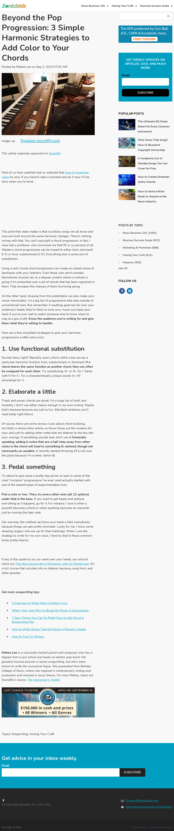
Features (132, 262)
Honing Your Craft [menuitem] (122, 6)
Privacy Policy (138, 827)
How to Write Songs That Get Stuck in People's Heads (49, 629)
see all (123, 268)
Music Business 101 (139, 233)
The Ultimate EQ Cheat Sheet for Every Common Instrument (153, 126)
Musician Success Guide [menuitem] (154, 6)
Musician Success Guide (141, 240)
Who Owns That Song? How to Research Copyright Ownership (153, 145)
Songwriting (20, 734)
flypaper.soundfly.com (40, 140)
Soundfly (55, 153)
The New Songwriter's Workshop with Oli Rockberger (52, 564)
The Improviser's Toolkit (43, 680)
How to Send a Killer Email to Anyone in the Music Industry (152, 196)
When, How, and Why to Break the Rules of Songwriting (50, 610)
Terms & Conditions (161, 827)
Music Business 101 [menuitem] (93, 6)
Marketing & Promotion (141, 248)
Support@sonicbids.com (142, 801)
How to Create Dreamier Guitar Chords (153, 179)
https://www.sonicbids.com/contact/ (149, 807)
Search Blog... (168, 16)
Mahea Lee (23, 67)
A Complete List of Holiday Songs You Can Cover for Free (152, 163)
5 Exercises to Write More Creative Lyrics (40, 603)
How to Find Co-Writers (28, 637)
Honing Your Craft (42, 734)
